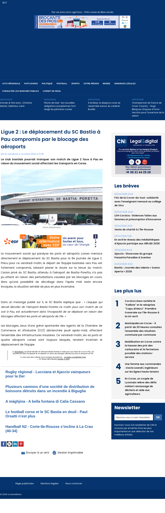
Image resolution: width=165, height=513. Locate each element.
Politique (47, 83)
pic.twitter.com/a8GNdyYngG (75, 357)
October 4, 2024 (63, 359)
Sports (75, 83)
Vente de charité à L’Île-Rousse (133, 229)
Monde (106, 83)
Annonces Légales (125, 83)
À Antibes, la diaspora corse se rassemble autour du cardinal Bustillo (104, 106)
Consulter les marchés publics (20, 91)
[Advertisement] (82, 51)
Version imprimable (67, 452)
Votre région (91, 83)
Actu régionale (11, 83)
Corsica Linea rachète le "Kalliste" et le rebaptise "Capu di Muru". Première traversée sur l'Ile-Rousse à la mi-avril (142, 308)
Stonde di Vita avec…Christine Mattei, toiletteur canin (16, 104)
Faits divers (31, 83)
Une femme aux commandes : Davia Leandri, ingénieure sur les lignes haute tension (143, 367)
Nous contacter (73, 483)
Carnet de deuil (52, 91)
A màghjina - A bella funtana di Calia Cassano (45, 401)
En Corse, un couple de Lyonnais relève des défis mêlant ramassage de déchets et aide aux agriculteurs (141, 386)
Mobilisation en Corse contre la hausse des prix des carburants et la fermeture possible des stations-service (143, 349)
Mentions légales (50, 483)
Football (61, 83)
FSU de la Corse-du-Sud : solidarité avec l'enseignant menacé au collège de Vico (137, 201)
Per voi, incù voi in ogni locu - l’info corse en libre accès (82, 12)
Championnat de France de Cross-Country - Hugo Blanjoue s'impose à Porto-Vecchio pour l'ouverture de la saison (148, 109)
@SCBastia (19, 352)
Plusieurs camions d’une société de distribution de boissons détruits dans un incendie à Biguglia (50, 389)
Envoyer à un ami (35, 452)
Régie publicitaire (24, 483)
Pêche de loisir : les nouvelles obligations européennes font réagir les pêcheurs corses (60, 106)
